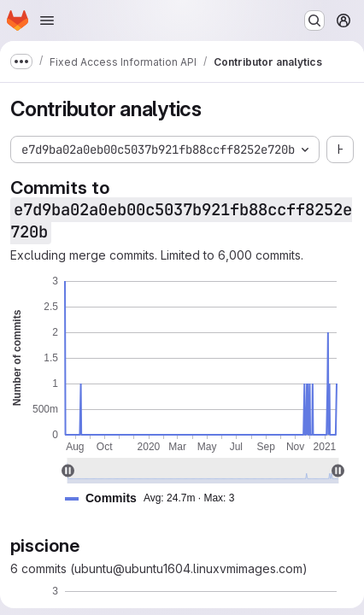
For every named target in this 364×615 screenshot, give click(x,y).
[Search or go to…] (314, 20)
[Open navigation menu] (47, 20)
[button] (156, 498)
